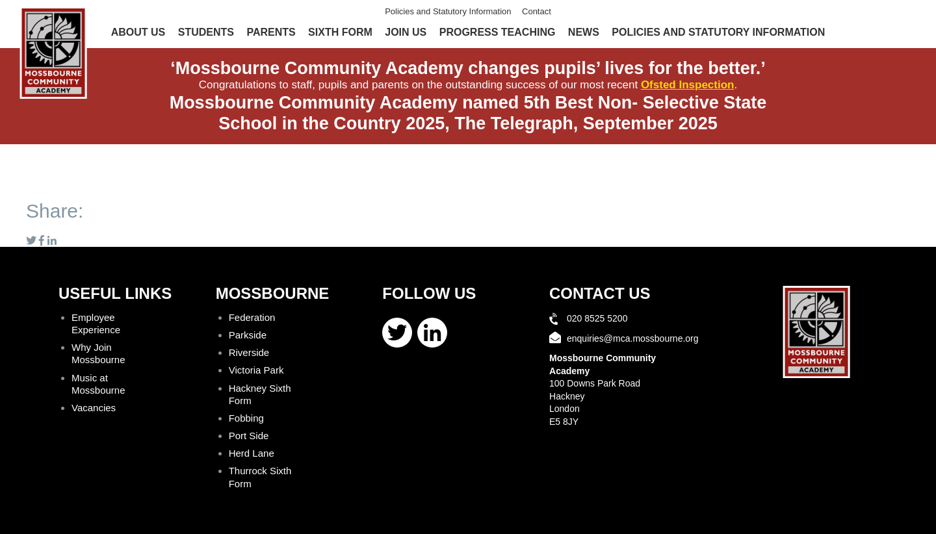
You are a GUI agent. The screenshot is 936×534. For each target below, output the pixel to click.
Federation (252, 317)
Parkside (247, 334)
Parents (270, 32)
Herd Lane (251, 453)
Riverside (249, 352)
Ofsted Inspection (687, 85)
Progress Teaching (497, 32)
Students (206, 32)
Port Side (249, 435)
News (583, 32)
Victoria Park (256, 369)
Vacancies (94, 407)
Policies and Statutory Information (448, 11)
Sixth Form (340, 32)
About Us (138, 32)
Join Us (405, 32)
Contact (536, 11)
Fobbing (246, 418)
